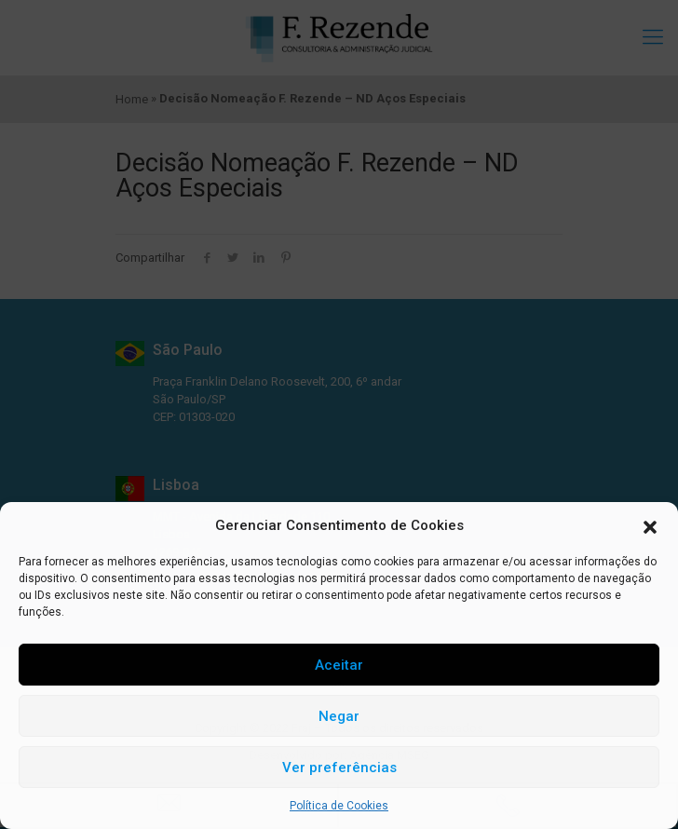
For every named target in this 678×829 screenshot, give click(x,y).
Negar (339, 716)
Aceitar (339, 665)
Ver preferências (339, 767)
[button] (650, 525)
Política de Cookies (339, 805)
